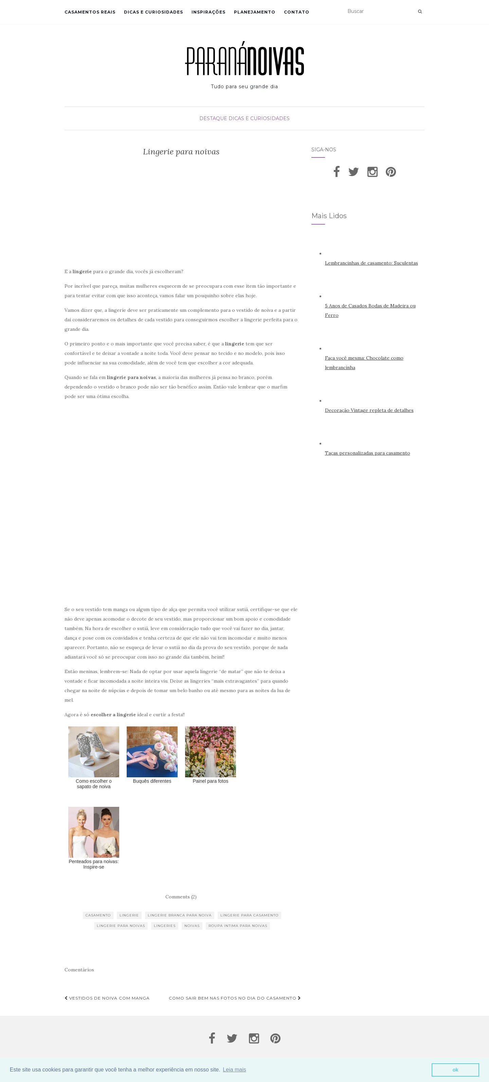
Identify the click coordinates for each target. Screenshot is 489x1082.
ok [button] (455, 1069)
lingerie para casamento (249, 915)
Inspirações (208, 12)
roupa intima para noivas (238, 926)
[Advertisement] (181, 214)
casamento (98, 915)
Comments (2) (181, 897)
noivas (192, 926)
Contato (296, 12)
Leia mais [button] (234, 1069)
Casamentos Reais (90, 12)
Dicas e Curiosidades (153, 12)
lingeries (165, 926)
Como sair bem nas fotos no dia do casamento (235, 998)
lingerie (129, 915)
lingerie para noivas (121, 926)
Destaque (213, 118)
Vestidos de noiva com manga (107, 998)
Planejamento (254, 12)
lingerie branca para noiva (180, 915)
